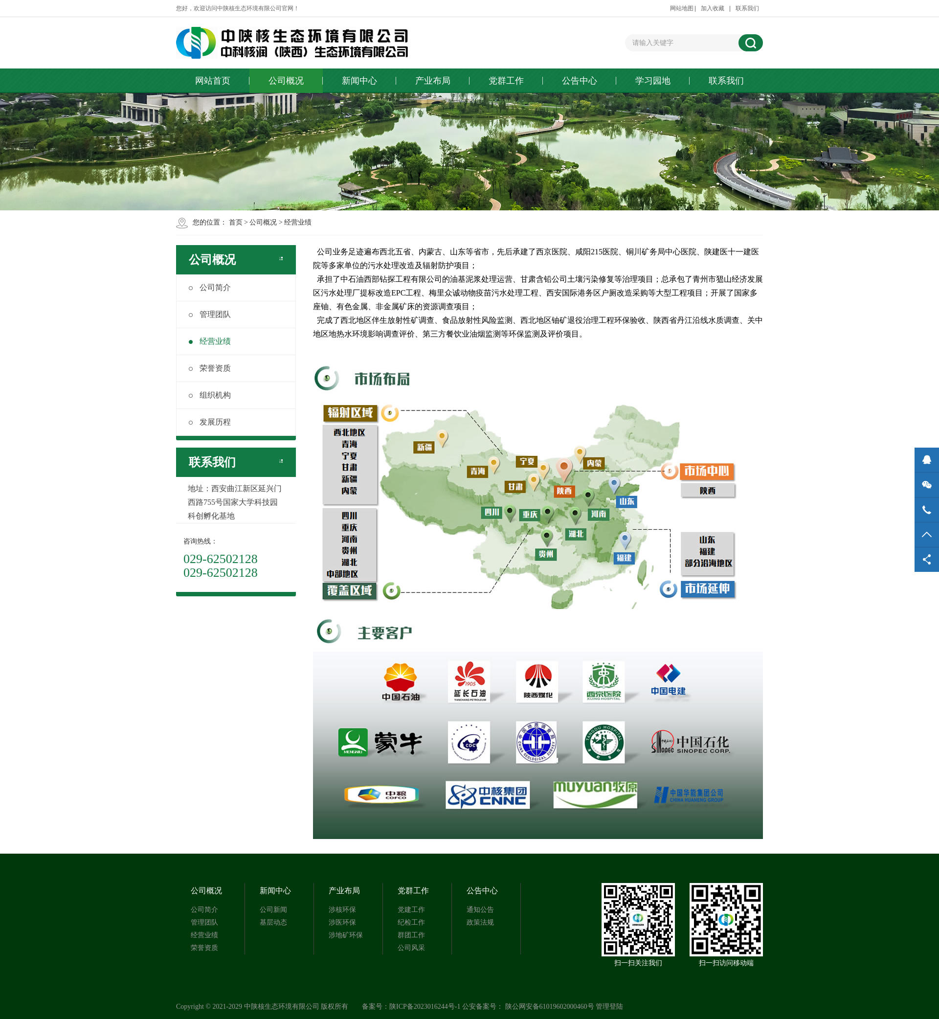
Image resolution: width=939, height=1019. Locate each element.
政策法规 (480, 922)
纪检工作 (411, 922)
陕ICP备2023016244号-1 (424, 1006)
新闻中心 (359, 81)
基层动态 (273, 922)
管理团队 (210, 314)
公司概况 (286, 81)
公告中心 (579, 81)
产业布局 (432, 81)
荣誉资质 (210, 368)
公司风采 (411, 947)
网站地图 (681, 8)
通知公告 (480, 909)
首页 (236, 222)
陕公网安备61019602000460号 (549, 1006)
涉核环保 (342, 909)
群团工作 (411, 935)
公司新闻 (273, 909)
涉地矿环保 (346, 935)
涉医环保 (342, 922)
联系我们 (747, 8)
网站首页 (212, 81)
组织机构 (210, 395)
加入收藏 (712, 8)
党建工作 (411, 909)
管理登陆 (609, 1006)
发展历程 (210, 422)
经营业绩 (298, 222)
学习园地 (653, 81)
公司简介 (210, 287)
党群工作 (506, 81)
